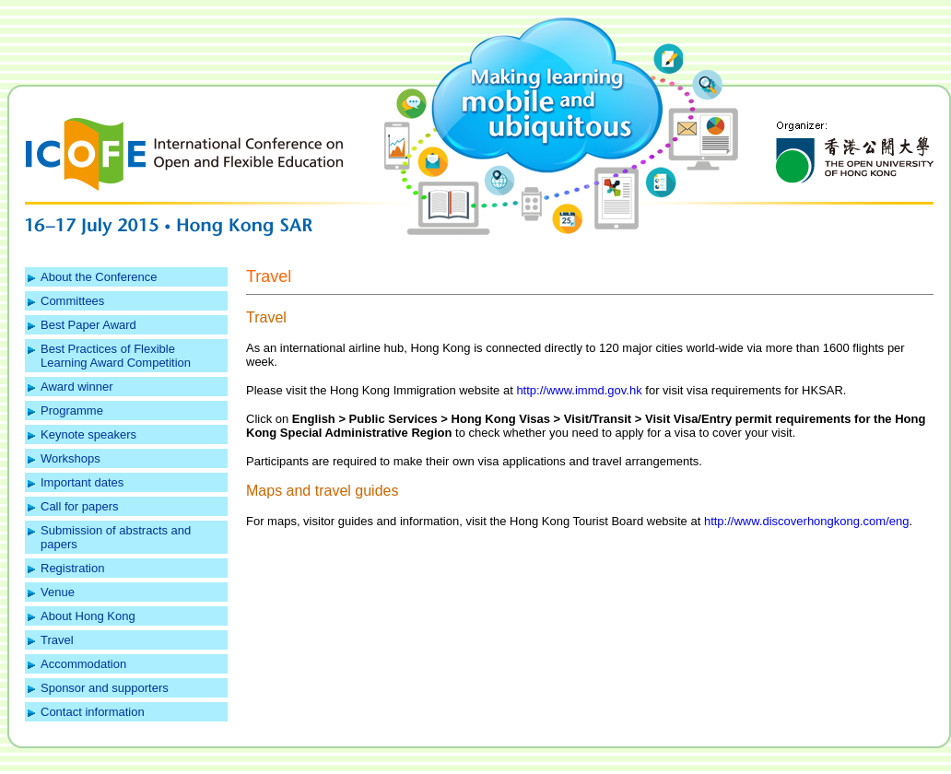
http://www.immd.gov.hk (578, 390)
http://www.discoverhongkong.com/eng (807, 521)
